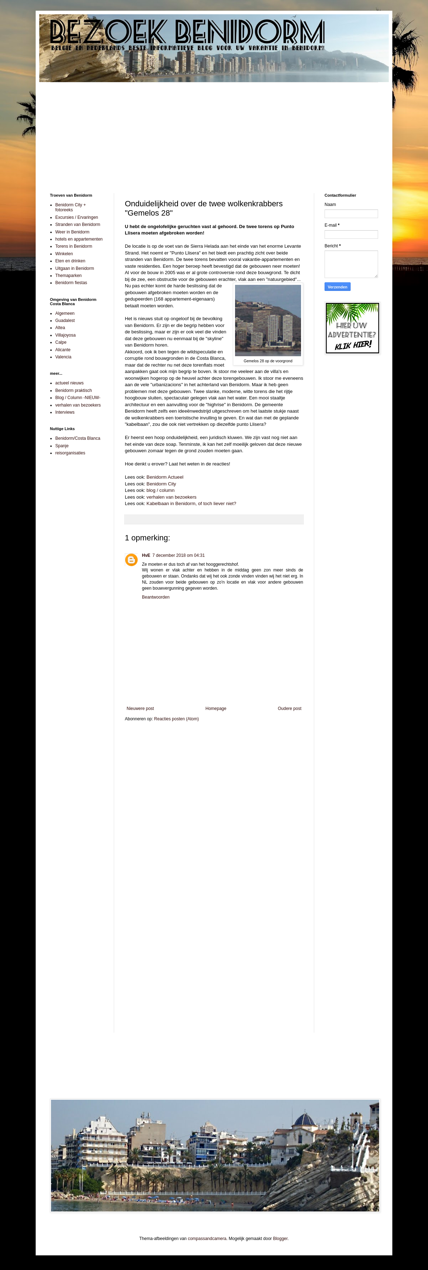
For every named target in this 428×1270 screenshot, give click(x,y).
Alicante (63, 349)
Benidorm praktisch (73, 390)
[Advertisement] (214, 132)
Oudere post (289, 708)
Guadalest (65, 320)
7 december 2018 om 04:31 (178, 555)
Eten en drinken (70, 260)
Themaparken (68, 275)
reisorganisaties (70, 452)
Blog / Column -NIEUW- (77, 397)
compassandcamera (207, 1238)
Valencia (63, 356)
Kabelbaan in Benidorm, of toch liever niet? (191, 503)
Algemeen (65, 313)
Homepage (215, 708)
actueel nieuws (69, 383)
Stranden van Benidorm (77, 224)
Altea (60, 327)
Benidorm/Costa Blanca (77, 438)
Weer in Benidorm (72, 232)
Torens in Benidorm (73, 246)
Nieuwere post (140, 708)
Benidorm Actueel (165, 477)
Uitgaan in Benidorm (74, 268)
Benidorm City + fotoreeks (70, 207)
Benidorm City (161, 484)
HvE (146, 555)
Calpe (60, 342)
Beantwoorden (155, 597)
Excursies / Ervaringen (76, 217)
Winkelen (64, 253)
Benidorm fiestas (71, 282)
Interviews (65, 412)
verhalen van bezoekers (172, 497)
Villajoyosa (65, 335)
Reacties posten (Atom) (176, 718)
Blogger (280, 1238)
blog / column (160, 490)
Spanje (61, 445)
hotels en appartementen (79, 239)
